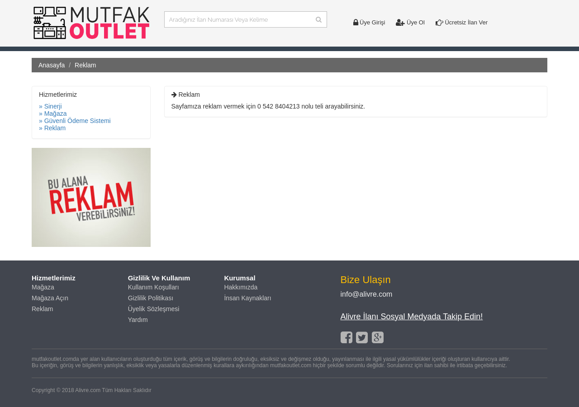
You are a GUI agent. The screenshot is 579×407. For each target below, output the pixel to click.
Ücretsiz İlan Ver (462, 22)
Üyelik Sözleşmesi (154, 308)
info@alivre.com (367, 294)
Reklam (42, 308)
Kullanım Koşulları (153, 287)
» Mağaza (52, 113)
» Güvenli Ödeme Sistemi (75, 120)
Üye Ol (410, 22)
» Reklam (52, 128)
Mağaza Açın (50, 298)
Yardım (138, 319)
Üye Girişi (369, 22)
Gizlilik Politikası (150, 298)
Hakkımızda (240, 287)
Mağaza (43, 287)
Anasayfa (51, 65)
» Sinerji (50, 106)
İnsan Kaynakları (247, 298)
